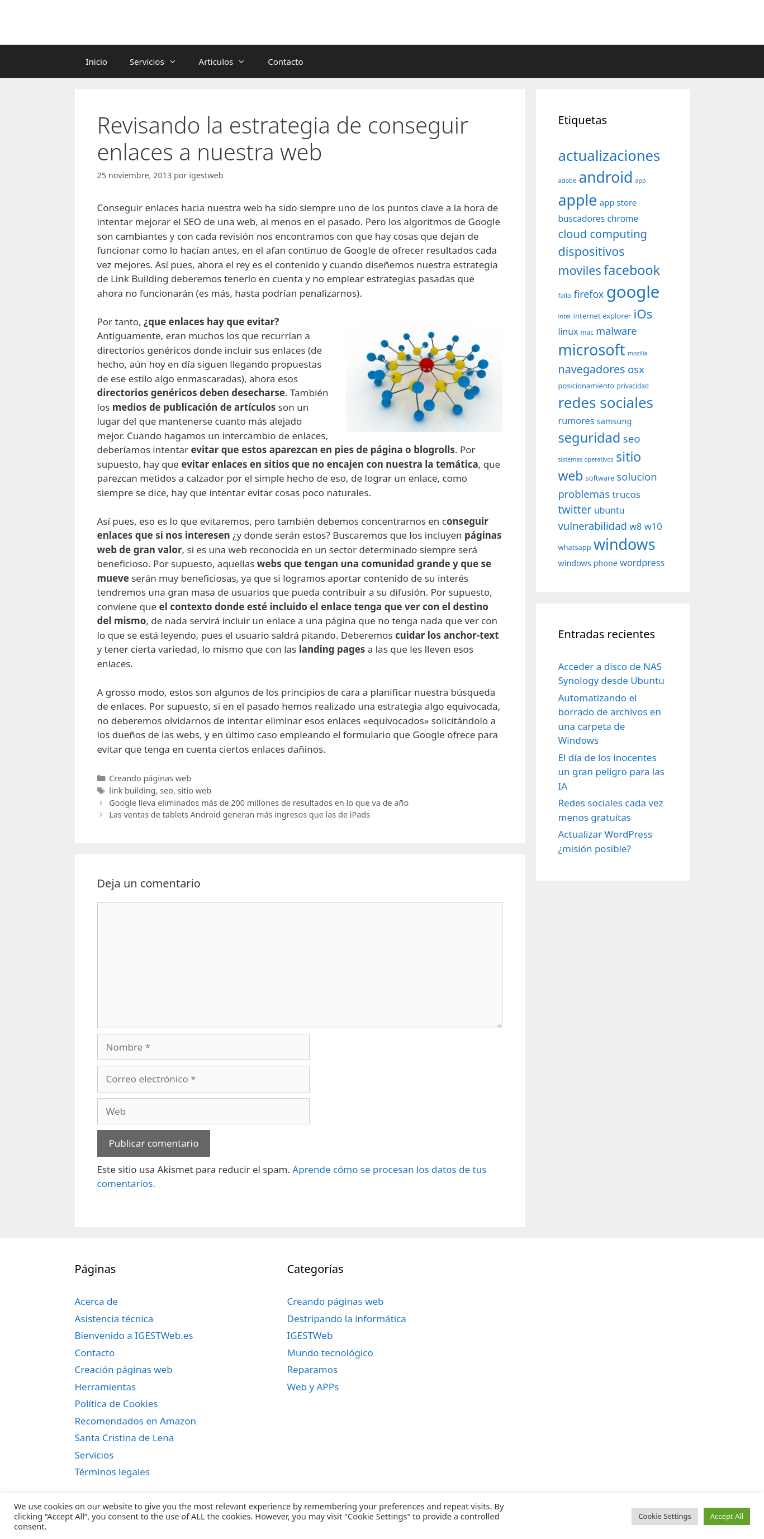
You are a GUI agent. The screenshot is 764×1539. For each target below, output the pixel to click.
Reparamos (312, 1369)
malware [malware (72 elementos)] (616, 331)
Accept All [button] (726, 1516)
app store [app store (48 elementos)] (618, 202)
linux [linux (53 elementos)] (568, 331)
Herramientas (105, 1386)
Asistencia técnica (114, 1318)
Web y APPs (313, 1386)
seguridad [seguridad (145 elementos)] (589, 437)
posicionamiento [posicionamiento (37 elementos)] (586, 386)
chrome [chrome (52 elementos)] (623, 218)
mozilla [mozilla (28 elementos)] (638, 353)
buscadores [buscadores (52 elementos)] (581, 218)
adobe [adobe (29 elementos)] (567, 180)
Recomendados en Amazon (135, 1420)
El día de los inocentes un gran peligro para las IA (611, 771)
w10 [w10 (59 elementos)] (653, 526)
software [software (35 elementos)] (600, 478)
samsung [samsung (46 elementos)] (614, 420)
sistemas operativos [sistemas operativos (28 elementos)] (586, 459)
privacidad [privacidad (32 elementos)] (633, 385)
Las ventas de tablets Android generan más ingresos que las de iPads (239, 814)
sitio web (194, 790)
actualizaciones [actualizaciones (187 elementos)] (609, 155)
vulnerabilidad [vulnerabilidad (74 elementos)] (592, 526)
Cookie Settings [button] (664, 1516)
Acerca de (96, 1301)
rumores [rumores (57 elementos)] (576, 421)
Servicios (159, 61)
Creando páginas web (150, 778)
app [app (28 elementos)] (640, 180)
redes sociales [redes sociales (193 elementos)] (606, 402)
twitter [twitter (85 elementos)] (575, 509)
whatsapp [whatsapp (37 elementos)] (574, 547)
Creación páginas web (124, 1369)
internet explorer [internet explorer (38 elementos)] (602, 316)
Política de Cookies (116, 1403)
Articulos (228, 61)
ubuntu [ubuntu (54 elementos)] (609, 510)
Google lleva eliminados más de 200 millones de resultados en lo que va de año (259, 802)
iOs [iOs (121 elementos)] (643, 313)
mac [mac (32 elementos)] (587, 331)
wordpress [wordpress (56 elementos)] (642, 563)
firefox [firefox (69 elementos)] (588, 294)
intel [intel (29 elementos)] (564, 316)
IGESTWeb (310, 1335)
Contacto (285, 61)
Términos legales (112, 1471)
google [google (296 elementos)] (633, 292)
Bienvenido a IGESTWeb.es (134, 1335)
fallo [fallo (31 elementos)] (564, 295)
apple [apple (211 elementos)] (577, 199)
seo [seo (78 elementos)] (631, 438)
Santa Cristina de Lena (124, 1437)
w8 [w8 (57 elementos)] (635, 526)
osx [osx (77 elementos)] (636, 369)
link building (132, 790)
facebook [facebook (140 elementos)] (632, 270)
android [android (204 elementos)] (606, 177)
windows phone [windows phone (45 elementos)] (588, 563)
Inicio (96, 61)
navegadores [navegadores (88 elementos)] (591, 369)
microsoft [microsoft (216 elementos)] (591, 349)
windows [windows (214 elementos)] (624, 544)
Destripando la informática (346, 1318)
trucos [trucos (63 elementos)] (626, 494)
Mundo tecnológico (330, 1352)
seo (166, 790)
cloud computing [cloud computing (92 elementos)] (602, 233)
